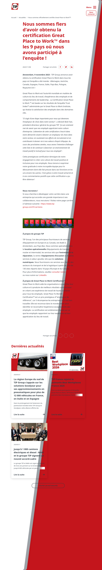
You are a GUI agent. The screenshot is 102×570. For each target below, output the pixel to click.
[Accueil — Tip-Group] (15, 6)
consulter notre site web (62, 272)
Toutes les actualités (48, 486)
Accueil (13, 17)
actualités (22, 17)
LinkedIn (42, 275)
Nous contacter (91, 13)
